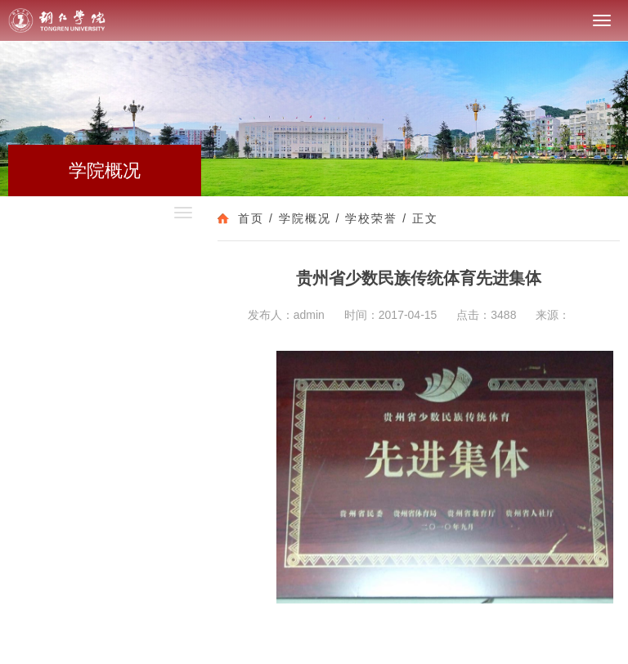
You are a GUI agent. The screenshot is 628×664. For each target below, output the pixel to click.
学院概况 (305, 218)
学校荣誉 (371, 218)
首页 (251, 218)
